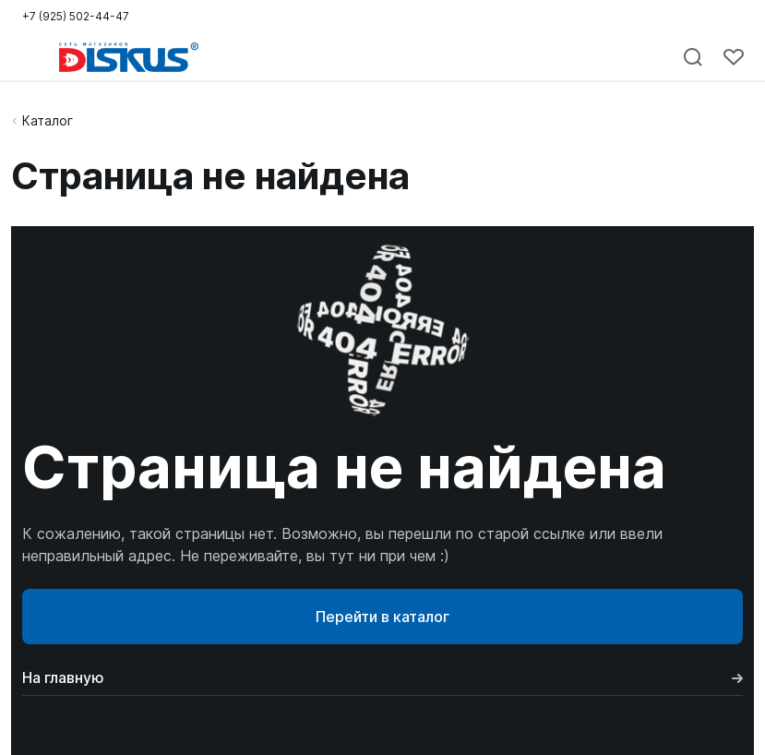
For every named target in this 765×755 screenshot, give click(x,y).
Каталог (47, 120)
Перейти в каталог (382, 616)
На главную (382, 677)
